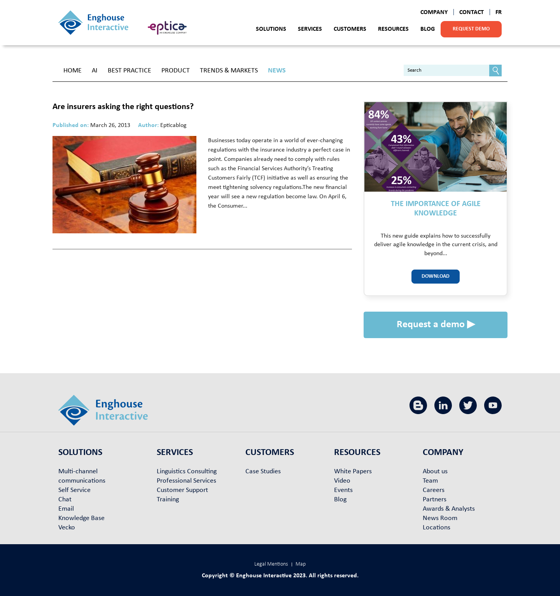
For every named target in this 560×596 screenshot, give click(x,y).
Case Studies (263, 471)
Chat (65, 499)
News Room (440, 518)
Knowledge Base (81, 518)
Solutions (271, 29)
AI (95, 70)
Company (434, 12)
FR (498, 12)
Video (342, 481)
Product (175, 70)
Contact (471, 12)
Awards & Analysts (449, 509)
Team (430, 481)
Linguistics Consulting (187, 471)
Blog (427, 29)
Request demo (471, 29)
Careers (433, 490)
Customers (350, 29)
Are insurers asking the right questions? (123, 106)
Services (310, 29)
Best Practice (129, 70)
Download (436, 276)
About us (435, 471)
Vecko (66, 527)
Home (72, 70)
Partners (434, 499)
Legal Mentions (271, 564)
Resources (393, 29)
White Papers (353, 471)
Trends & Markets (229, 70)
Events (343, 490)
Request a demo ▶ (436, 324)
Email (66, 509)
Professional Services (186, 481)
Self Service (74, 490)
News (277, 70)
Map (301, 564)
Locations (436, 527)
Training (168, 499)
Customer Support (182, 490)
